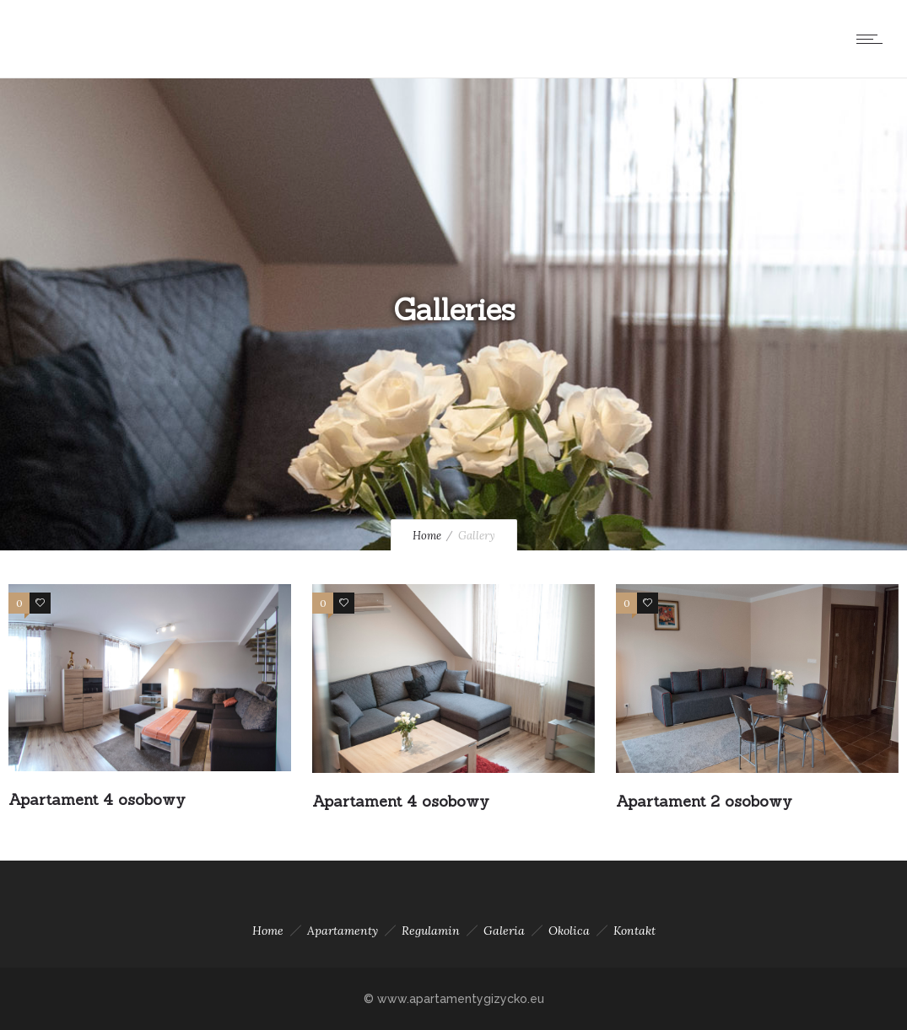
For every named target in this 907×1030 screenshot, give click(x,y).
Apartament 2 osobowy (704, 801)
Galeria (504, 930)
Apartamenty (342, 930)
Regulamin (431, 930)
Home (427, 535)
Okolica (569, 930)
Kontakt (634, 930)
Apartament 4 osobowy (97, 799)
